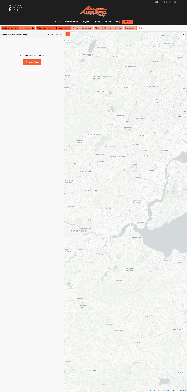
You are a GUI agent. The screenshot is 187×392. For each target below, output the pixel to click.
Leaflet (153, 391)
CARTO (183, 391)
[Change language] (157, 2)
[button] (32, 62)
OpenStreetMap (164, 391)
